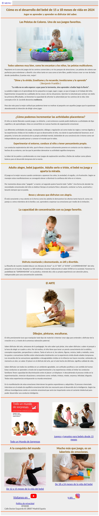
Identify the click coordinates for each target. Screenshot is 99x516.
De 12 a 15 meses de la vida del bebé (25, 487)
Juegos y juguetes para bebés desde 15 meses (73, 435)
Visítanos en (25, 497)
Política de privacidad (25, 503)
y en (74, 497)
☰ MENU (6, 3)
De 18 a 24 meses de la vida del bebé (73, 483)
